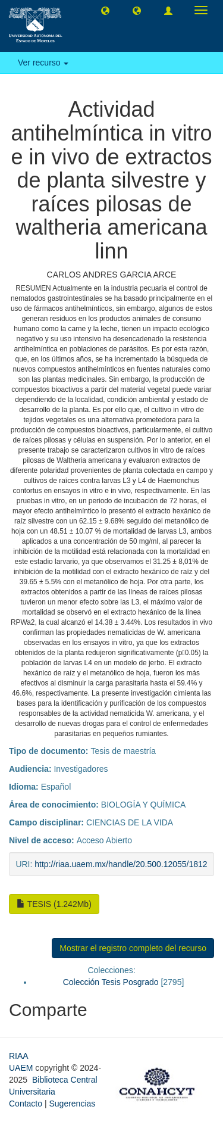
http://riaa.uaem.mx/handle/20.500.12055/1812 (120, 864)
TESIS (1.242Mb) (54, 904)
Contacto (25, 1103)
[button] (105, 10)
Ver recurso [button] (43, 62)
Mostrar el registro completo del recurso (132, 948)
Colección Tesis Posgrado (111, 982)
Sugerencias (72, 1103)
